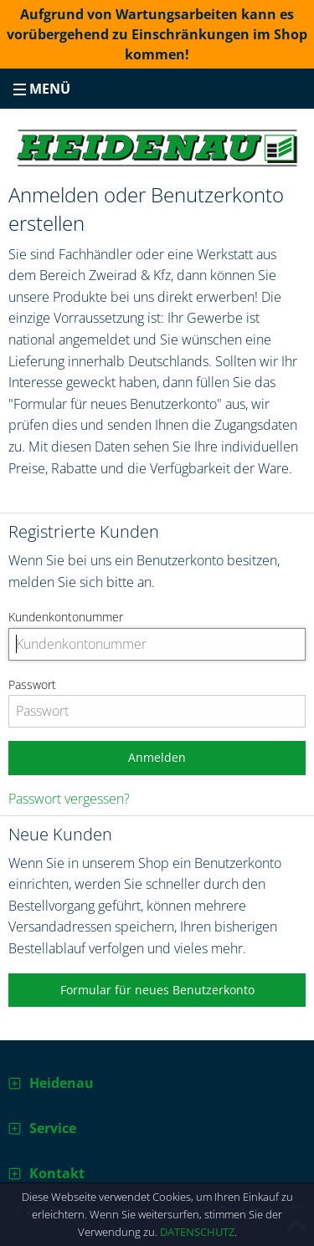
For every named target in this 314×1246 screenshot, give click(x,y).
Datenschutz (197, 1231)
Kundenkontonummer (65, 617)
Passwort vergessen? (69, 798)
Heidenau (61, 1083)
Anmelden (157, 757)
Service (52, 1128)
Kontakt (57, 1173)
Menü (41, 88)
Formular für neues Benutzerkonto (157, 990)
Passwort (32, 684)
